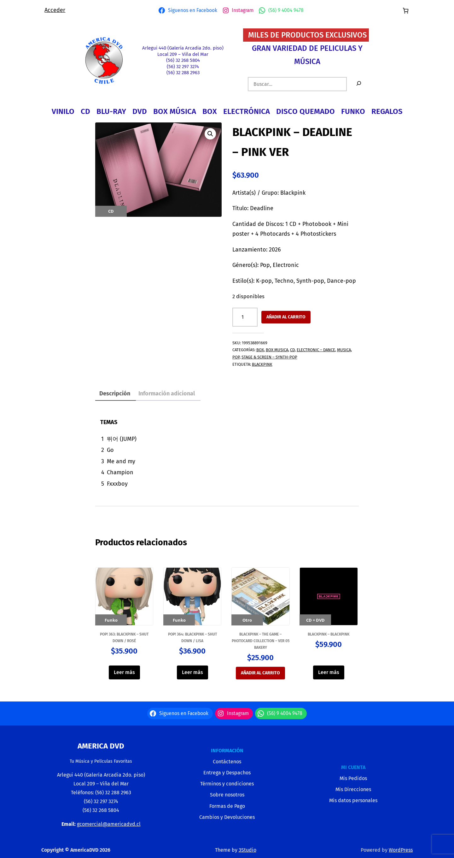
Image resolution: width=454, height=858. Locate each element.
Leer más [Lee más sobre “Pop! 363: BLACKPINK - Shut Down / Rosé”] (124, 672)
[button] (210, 133)
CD (292, 349)
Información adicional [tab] (166, 393)
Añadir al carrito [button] (260, 673)
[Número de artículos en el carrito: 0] (406, 10)
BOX (260, 349)
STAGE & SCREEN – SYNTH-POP (269, 357)
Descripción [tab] (114, 393)
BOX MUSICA (277, 349)
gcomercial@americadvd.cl (109, 824)
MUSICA (344, 349)
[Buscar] (359, 84)
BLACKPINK (262, 364)
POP (236, 357)
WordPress (401, 850)
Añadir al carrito (286, 317)
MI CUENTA (353, 767)
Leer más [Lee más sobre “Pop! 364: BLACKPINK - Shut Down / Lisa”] (192, 672)
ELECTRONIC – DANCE (316, 349)
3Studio (247, 850)
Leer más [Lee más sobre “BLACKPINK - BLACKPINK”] (328, 672)
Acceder (54, 10)
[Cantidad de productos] (245, 317)
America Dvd (101, 746)
